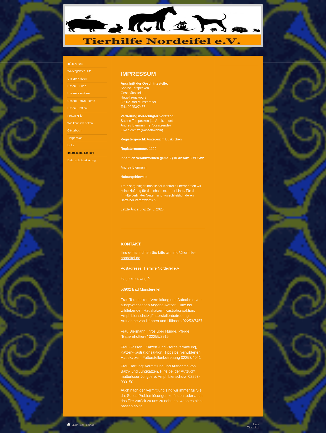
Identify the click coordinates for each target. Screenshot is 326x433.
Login (256, 424)
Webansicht (253, 427)
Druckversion (76, 425)
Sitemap (90, 425)
